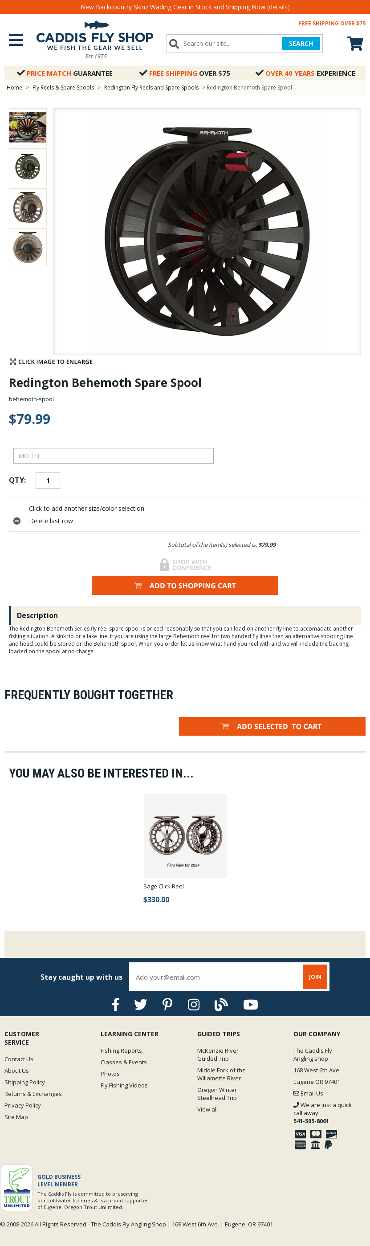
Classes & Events (124, 1062)
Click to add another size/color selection (86, 508)
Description (37, 615)
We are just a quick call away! (322, 1113)
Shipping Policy (24, 1082)
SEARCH (301, 43)
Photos (110, 1074)
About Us (16, 1071)
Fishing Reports (121, 1050)
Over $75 (184, 73)
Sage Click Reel (163, 886)
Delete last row (51, 521)
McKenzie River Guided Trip (218, 1054)
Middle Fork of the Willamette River (221, 1074)
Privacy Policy (22, 1105)
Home (14, 87)
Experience (305, 73)
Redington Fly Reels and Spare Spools (151, 87)
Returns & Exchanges (33, 1094)
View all (207, 1109)
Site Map (16, 1117)
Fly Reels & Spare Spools (63, 87)
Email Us (308, 1093)
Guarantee (65, 73)
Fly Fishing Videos (124, 1085)
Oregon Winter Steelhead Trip (217, 1094)
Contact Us (18, 1059)
